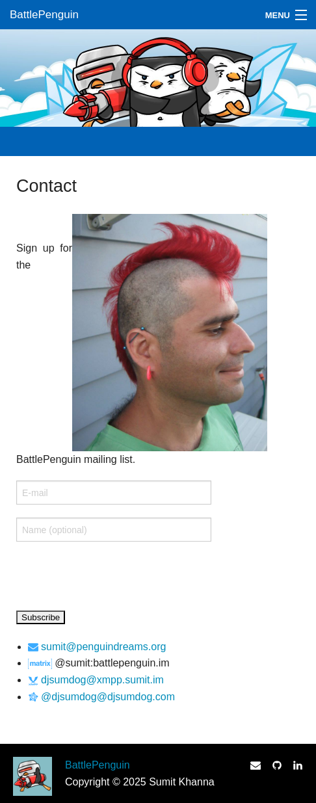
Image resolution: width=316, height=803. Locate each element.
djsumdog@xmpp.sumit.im (102, 679)
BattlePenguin (44, 14)
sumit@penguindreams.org (103, 646)
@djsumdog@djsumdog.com (108, 696)
